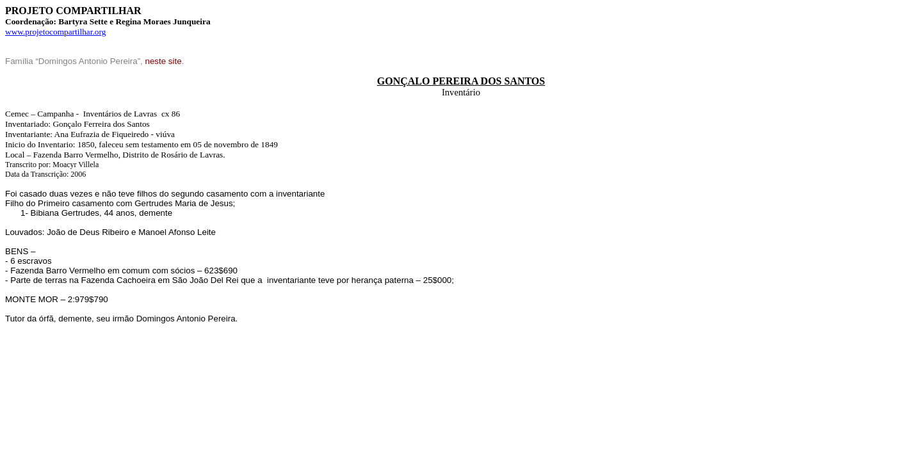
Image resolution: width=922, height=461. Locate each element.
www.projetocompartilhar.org (55, 31)
